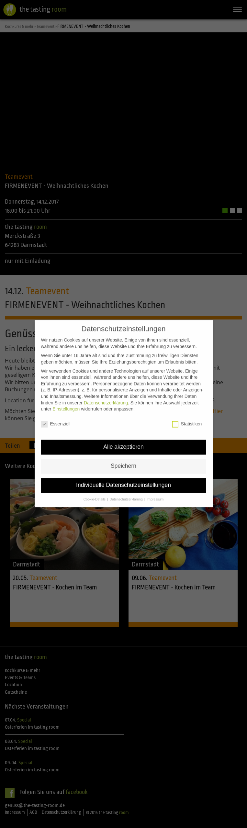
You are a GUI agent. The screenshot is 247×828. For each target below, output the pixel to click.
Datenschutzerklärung (106, 393)
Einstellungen (66, 399)
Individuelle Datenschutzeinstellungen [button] (123, 476)
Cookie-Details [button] (95, 490)
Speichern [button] (123, 456)
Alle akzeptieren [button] (123, 437)
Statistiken (187, 415)
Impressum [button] (155, 490)
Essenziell (56, 415)
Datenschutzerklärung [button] (127, 490)
